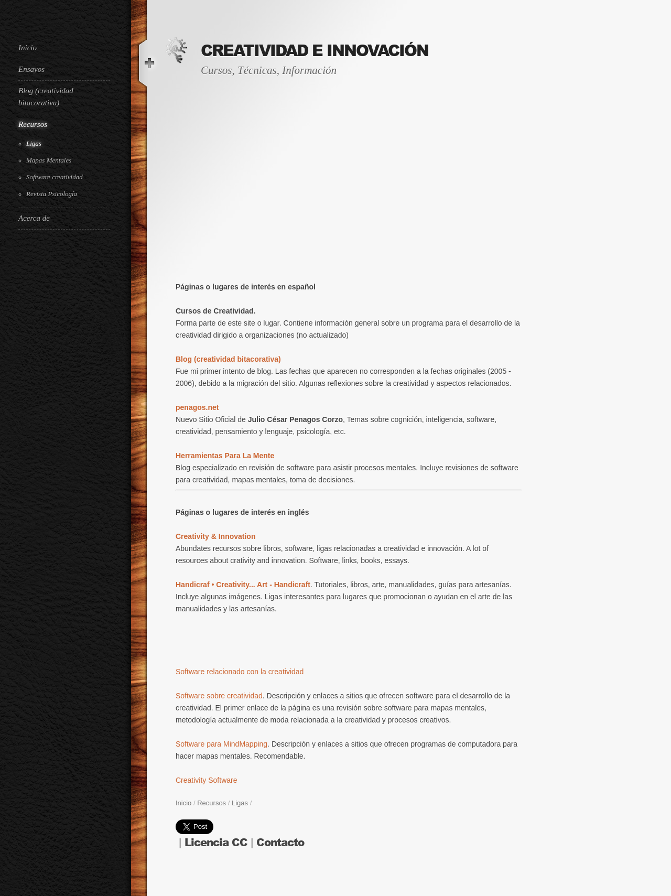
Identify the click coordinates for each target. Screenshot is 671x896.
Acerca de (34, 218)
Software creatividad (54, 177)
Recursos (32, 124)
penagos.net (197, 407)
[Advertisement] (60, 413)
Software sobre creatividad (219, 696)
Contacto (280, 843)
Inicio (27, 48)
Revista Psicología (51, 194)
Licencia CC (216, 843)
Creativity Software (206, 780)
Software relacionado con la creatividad (240, 671)
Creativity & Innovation (215, 536)
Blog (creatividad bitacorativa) (45, 97)
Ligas (33, 143)
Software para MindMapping (221, 744)
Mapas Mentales (48, 160)
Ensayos (31, 69)
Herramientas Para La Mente (225, 455)
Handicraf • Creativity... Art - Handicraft (243, 584)
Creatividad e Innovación (314, 51)
